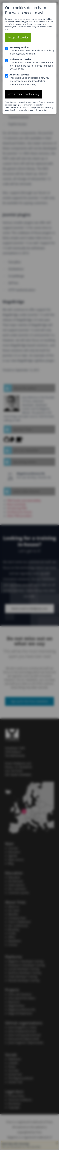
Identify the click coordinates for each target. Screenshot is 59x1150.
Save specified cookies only (23, 94)
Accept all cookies (18, 37)
